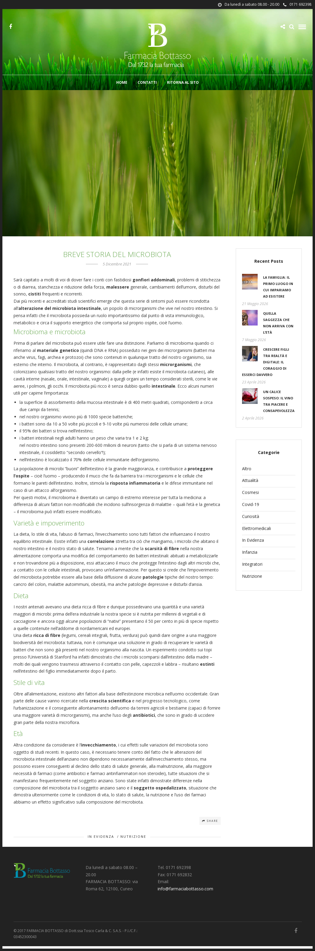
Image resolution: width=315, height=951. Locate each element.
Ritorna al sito (183, 83)
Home (121, 83)
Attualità (250, 485)
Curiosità (250, 521)
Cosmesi (250, 497)
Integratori (252, 569)
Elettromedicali (256, 533)
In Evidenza (101, 841)
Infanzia (249, 557)
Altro (246, 473)
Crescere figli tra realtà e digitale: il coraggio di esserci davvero (265, 367)
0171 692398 (297, 4)
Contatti (147, 83)
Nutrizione (133, 841)
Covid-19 (250, 509)
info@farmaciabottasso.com (185, 893)
